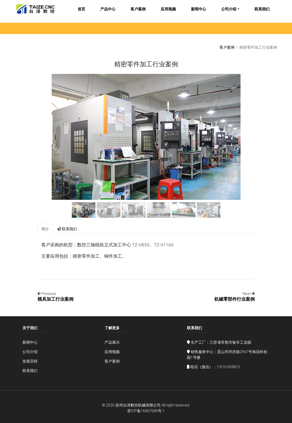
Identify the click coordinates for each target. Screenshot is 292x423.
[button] (54, 147)
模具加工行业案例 (55, 299)
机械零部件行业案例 (234, 299)
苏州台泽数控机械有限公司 (138, 405)
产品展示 (112, 342)
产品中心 (107, 12)
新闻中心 (198, 12)
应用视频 (168, 12)
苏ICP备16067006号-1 (146, 410)
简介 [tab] (45, 228)
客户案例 (138, 12)
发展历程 (30, 361)
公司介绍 (228, 12)
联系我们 (262, 12)
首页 (81, 12)
